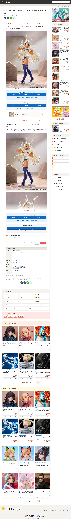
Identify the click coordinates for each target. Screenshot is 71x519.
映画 (36, 369)
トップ (3, 4)
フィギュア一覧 (26, 501)
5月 (30, 304)
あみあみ (13, 94)
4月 (22, 304)
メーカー (6, 301)
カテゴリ (37, 294)
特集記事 (55, 174)
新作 (5, 294)
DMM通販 (39, 94)
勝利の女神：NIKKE (58, 147)
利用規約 (67, 510)
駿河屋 (39, 105)
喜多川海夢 (56, 158)
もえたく (28, 108)
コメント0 (47, 17)
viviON (32, 97)
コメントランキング (58, 123)
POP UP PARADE (16, 255)
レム (54, 161)
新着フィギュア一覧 (9, 389)
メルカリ (13, 105)
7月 (45, 304)
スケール (11, 342)
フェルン (55, 169)
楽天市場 (28, 97)
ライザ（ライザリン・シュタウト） (61, 166)
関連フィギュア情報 (9, 323)
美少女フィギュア (7, 15)
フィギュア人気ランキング (59, 24)
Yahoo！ (23, 97)
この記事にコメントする (26, 120)
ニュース (43, 2)
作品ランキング (57, 135)
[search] (68, 2)
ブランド (22, 301)
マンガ (37, 342)
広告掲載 (52, 510)
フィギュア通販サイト (58, 177)
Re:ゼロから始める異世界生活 (60, 138)
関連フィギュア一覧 (26, 382)
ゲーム (7, 462)
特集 (48, 2)
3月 (15, 304)
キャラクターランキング (59, 155)
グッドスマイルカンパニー (18, 252)
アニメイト (26, 94)
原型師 (37, 301)
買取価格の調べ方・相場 (58, 186)
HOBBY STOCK (20, 316)
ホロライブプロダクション (59, 141)
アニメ (7, 342)
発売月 (6, 308)
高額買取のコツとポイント (59, 183)
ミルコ (29, 4)
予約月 (6, 304)
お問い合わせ (62, 510)
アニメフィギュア (15, 15)
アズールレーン (57, 144)
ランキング (22, 294)
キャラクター (38, 297)
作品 (21, 297)
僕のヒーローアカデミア (14, 4)
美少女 (4, 342)
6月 (37, 304)
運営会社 (56, 510)
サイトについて (46, 510)
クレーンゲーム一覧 (58, 189)
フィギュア (35, 2)
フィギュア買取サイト (58, 180)
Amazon (18, 97)
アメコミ (4, 369)
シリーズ (6, 297)
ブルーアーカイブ (57, 150)
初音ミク (55, 164)
